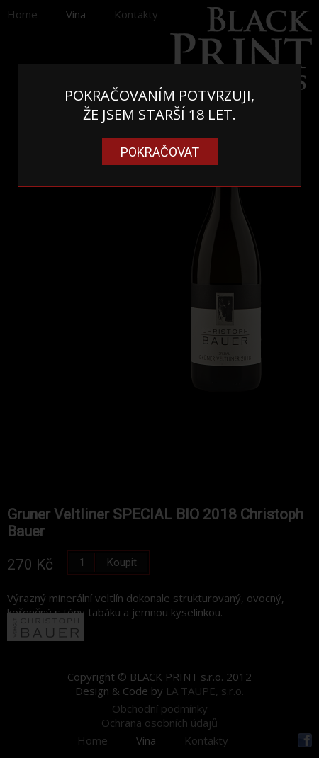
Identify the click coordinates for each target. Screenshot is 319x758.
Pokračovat (160, 152)
